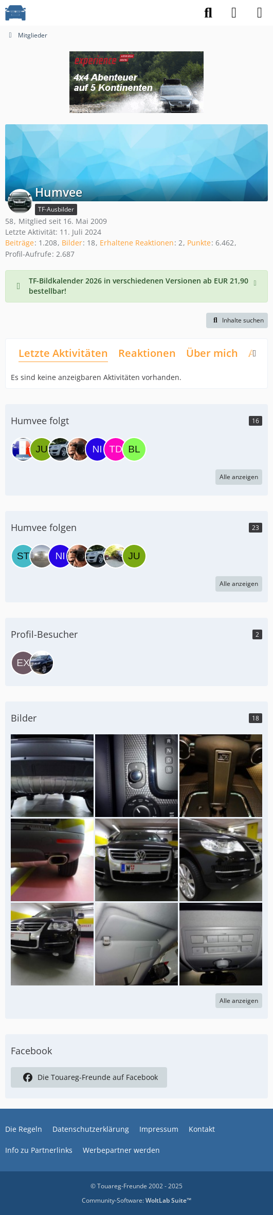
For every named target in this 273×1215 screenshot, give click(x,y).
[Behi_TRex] (60, 449)
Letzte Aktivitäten (63, 353)
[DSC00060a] (52, 943)
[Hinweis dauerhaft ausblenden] (256, 282)
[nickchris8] (97, 449)
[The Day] (115, 449)
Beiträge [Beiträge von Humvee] (19, 243)
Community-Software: (136, 1200)
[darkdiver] (23, 449)
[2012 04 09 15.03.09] (52, 775)
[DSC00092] (220, 943)
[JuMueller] (41, 449)
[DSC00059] (220, 859)
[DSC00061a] (136, 859)
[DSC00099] (136, 943)
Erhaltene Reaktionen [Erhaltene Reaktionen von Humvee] (137, 243)
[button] (237, 320)
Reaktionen (147, 353)
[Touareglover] (41, 556)
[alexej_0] (115, 556)
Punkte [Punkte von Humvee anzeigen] (199, 243)
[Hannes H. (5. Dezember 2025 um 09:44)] (41, 663)
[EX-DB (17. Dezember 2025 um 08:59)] (23, 663)
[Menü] (259, 13)
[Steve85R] (23, 556)
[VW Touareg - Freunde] (15, 13)
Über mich (212, 353)
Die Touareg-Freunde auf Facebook (89, 1077)
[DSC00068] (52, 859)
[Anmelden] (234, 13)
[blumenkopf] (134, 449)
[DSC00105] (136, 775)
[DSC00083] (220, 775)
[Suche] (208, 13)
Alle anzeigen (239, 476)
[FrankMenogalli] (78, 449)
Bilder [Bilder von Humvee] (72, 243)
